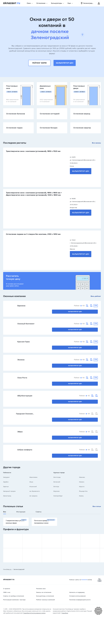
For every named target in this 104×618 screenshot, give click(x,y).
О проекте (6, 588)
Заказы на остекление (43, 592)
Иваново (82, 477)
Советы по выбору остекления (13, 596)
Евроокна (21, 306)
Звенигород (7, 496)
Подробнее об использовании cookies (34, 613)
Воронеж (57, 491)
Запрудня (6, 477)
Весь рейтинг (96, 296)
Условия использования (77, 596)
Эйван (20, 432)
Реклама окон (41, 588)
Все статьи (97, 506)
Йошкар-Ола (83, 491)
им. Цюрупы (33, 496)
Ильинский (33, 486)
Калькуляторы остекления (45, 596)
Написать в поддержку (77, 592)
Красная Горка (23, 342)
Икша (31, 482)
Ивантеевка (33, 477)
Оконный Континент (25, 324)
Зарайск (5, 482)
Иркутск (81, 486)
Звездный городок (9, 491)
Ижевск (81, 482)
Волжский (57, 482)
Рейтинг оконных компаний (45, 600)
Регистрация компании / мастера (14, 600)
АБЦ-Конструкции (24, 396)
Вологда (56, 486)
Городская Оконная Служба (24, 414)
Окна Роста (22, 378)
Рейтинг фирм (39, 63)
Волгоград (57, 477)
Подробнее (64, 613)
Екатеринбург (58, 496)
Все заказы (96, 143)
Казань (81, 496)
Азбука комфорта (24, 450)
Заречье (6, 486)
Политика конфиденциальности (79, 600)
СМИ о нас (6, 592)
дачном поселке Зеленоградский (57, 34)
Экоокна (20, 360)
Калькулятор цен (64, 63)
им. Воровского (34, 491)
